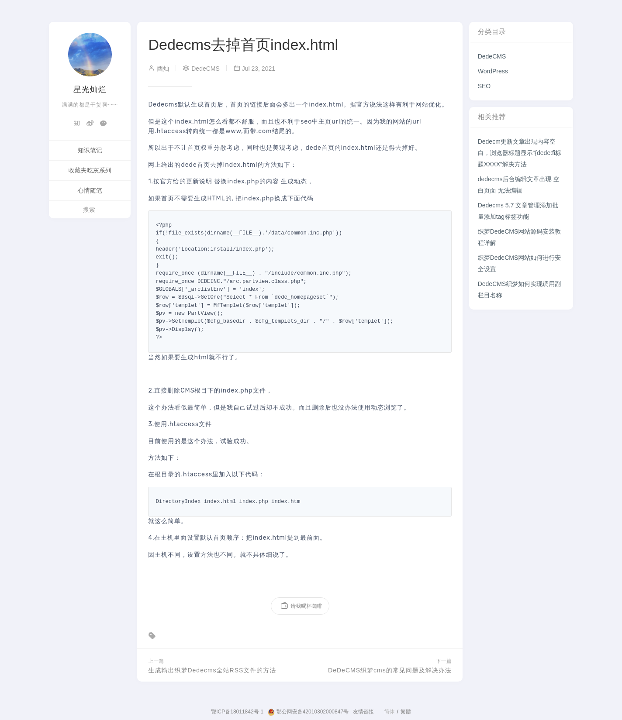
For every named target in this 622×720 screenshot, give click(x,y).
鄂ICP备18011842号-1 (237, 712)
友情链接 (363, 712)
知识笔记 (90, 150)
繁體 (406, 712)
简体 (389, 712)
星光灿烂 (90, 89)
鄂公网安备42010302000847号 (308, 712)
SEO (484, 86)
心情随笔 (90, 190)
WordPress (493, 71)
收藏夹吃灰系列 (90, 170)
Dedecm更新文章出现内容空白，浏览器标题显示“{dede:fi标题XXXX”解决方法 (519, 153)
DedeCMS (492, 56)
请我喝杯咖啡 (301, 606)
